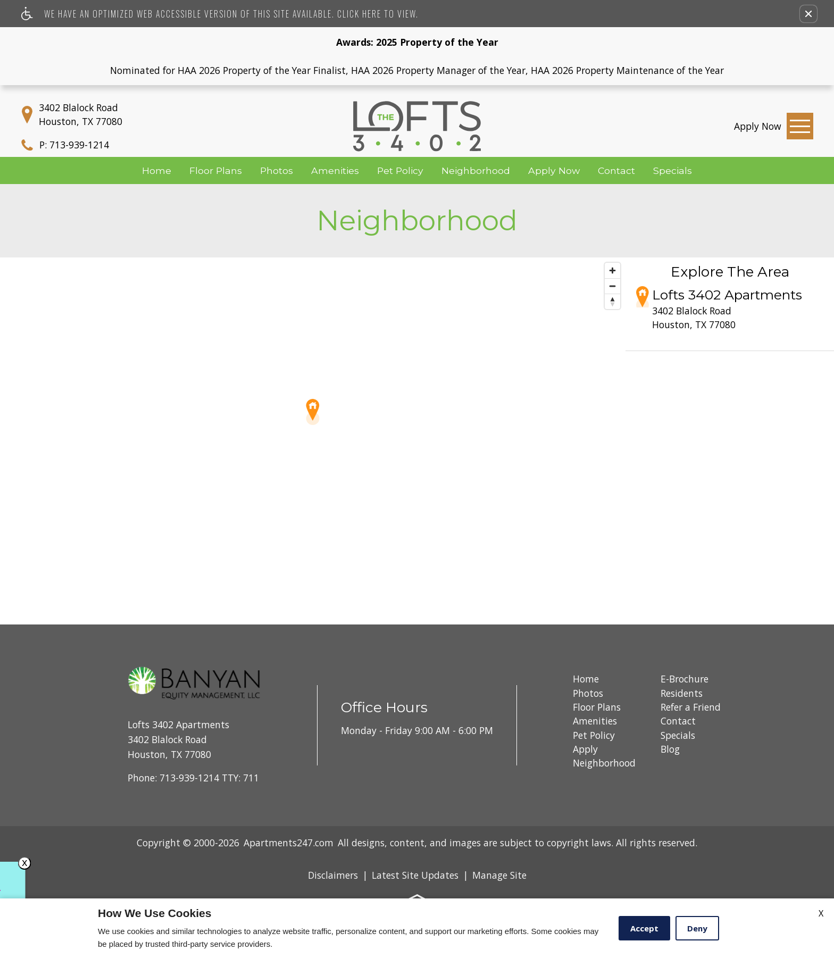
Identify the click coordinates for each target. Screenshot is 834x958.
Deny (697, 928)
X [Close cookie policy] (821, 913)
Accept (644, 928)
